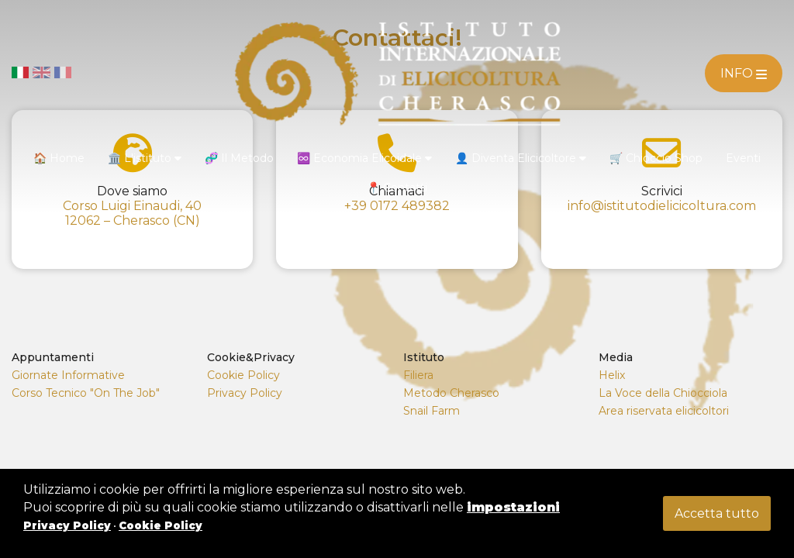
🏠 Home (59, 158)
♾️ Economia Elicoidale (364, 158)
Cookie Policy (243, 375)
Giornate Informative (68, 375)
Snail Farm (431, 411)
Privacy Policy (244, 393)
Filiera (418, 375)
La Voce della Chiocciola (663, 393)
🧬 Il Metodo (239, 158)
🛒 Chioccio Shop (656, 158)
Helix (612, 375)
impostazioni (513, 507)
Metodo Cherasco (451, 393)
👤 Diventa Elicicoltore (520, 158)
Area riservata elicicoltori (664, 411)
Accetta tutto (717, 513)
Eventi (743, 158)
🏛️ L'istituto (144, 158)
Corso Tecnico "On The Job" (86, 393)
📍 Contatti (397, 188)
